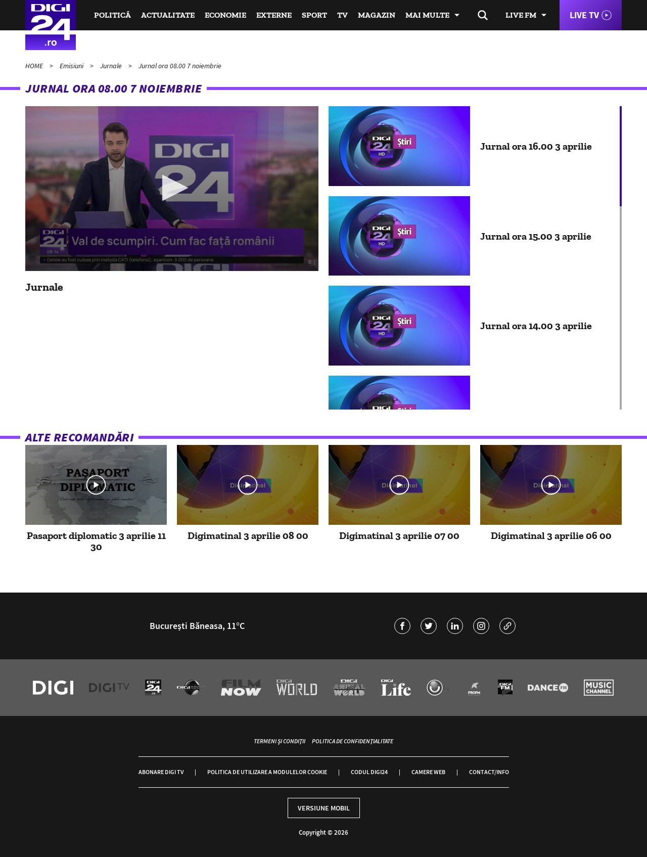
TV (342, 15)
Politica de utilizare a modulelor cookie (267, 772)
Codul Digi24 (369, 772)
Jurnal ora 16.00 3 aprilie (536, 146)
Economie (225, 15)
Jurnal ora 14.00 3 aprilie (536, 326)
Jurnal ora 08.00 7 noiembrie (179, 65)
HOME (34, 65)
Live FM (520, 15)
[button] (172, 187)
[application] (171, 188)
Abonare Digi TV (160, 772)
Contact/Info (489, 772)
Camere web (428, 772)
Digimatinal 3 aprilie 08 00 (248, 535)
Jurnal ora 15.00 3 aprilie (535, 236)
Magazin (376, 15)
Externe (274, 15)
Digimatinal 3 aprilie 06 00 (551, 535)
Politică (112, 15)
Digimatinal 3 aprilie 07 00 (399, 535)
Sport (314, 15)
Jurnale (111, 65)
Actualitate (168, 15)
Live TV (584, 15)
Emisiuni (72, 65)
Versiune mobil (324, 808)
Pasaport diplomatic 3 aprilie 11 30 (96, 541)
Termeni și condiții (279, 741)
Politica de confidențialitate (352, 741)
